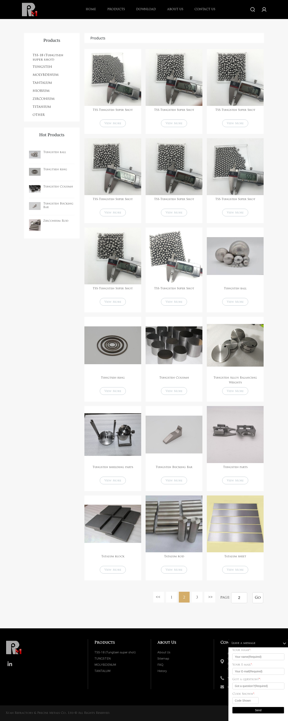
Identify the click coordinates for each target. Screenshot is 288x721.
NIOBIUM (41, 91)
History (162, 671)
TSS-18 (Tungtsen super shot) (48, 57)
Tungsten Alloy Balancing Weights (235, 380)
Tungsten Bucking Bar (174, 467)
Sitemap (163, 659)
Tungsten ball (54, 152)
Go (258, 598)
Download (146, 9)
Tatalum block (112, 556)
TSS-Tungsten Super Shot (113, 110)
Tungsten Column (58, 186)
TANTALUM (42, 83)
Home (91, 9)
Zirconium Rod (55, 221)
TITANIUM (42, 107)
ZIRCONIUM (44, 99)
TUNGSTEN (42, 67)
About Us (163, 652)
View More (112, 123)
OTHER (39, 115)
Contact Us (204, 9)
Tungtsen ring (55, 169)
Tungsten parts (235, 467)
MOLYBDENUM (46, 75)
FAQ (160, 665)
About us (175, 9)
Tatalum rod (174, 556)
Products (116, 9)
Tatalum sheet (235, 556)
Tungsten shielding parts (112, 467)
